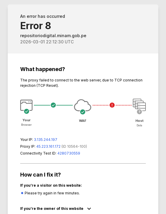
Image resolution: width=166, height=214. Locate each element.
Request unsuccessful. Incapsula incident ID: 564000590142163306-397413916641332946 (83, 107)
